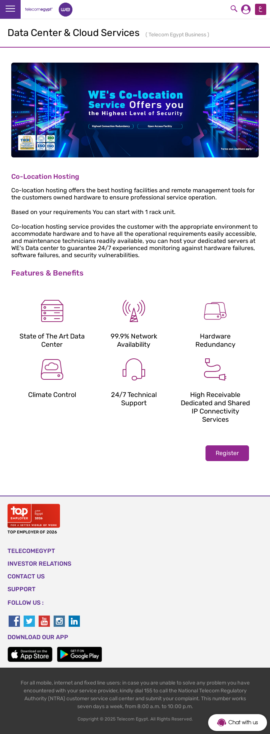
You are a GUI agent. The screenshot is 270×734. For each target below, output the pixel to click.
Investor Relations (39, 563)
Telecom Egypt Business (177, 34)
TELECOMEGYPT (31, 550)
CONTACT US (26, 576)
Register (227, 453)
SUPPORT (22, 589)
